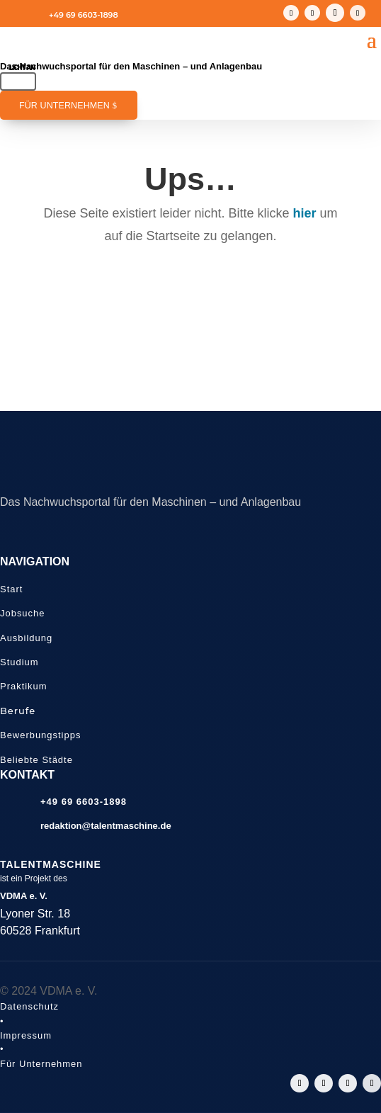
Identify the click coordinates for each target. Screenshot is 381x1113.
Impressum (26, 1035)
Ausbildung (26, 638)
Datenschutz (29, 1006)
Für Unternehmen (64, 106)
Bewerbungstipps (40, 735)
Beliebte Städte (36, 760)
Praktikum (23, 686)
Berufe (17, 710)
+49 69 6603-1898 (83, 15)
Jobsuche (22, 613)
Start (11, 589)
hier (305, 213)
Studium (19, 662)
